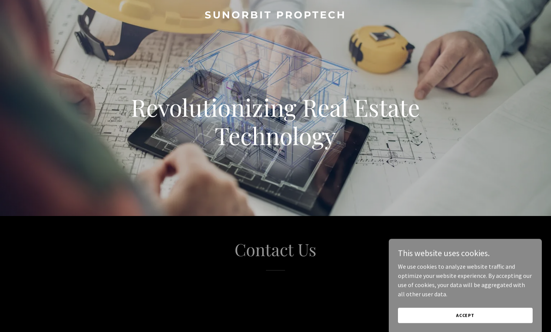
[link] (275, 16)
